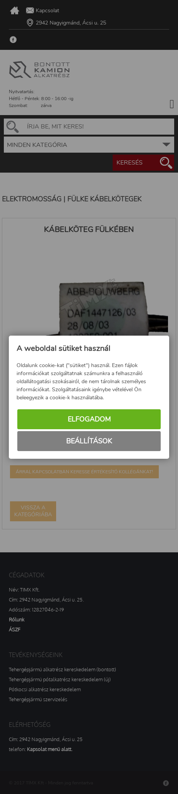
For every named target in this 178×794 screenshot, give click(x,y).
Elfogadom (89, 419)
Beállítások (89, 441)
